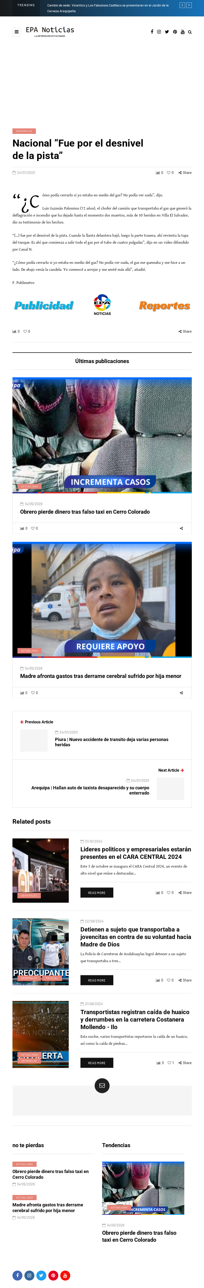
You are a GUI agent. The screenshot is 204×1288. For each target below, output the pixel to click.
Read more (91, 905)
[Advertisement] (102, 82)
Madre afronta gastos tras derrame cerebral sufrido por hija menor (100, 689)
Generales (24, 130)
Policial (27, 988)
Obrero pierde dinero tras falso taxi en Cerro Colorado (85, 524)
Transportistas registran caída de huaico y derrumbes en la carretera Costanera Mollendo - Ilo (131, 1030)
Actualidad (29, 498)
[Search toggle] (190, 32)
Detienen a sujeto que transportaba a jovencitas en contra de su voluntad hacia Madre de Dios (130, 947)
